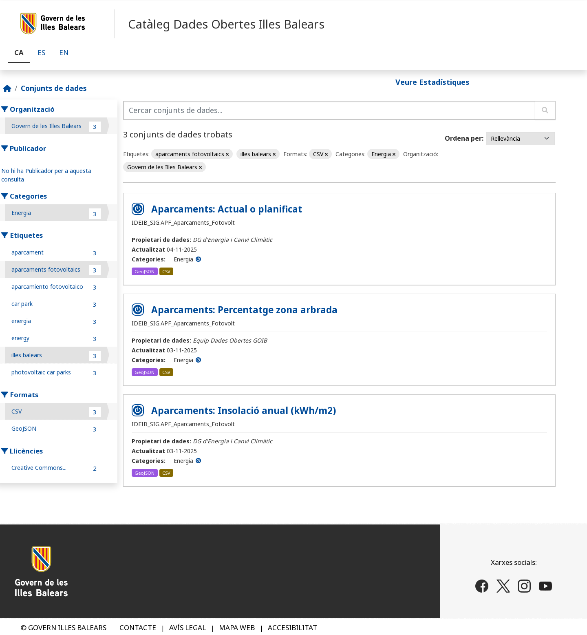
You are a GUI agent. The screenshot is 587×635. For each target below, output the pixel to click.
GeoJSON (144, 271)
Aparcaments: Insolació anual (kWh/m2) (243, 410)
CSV (166, 271)
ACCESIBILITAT (292, 627)
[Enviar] (545, 110)
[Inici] (7, 88)
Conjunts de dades (53, 88)
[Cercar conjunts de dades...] (329, 110)
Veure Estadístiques (432, 81)
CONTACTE (137, 627)
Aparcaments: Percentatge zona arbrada (244, 309)
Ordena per (463, 138)
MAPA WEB (237, 627)
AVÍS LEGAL (187, 627)
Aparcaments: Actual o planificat (226, 209)
